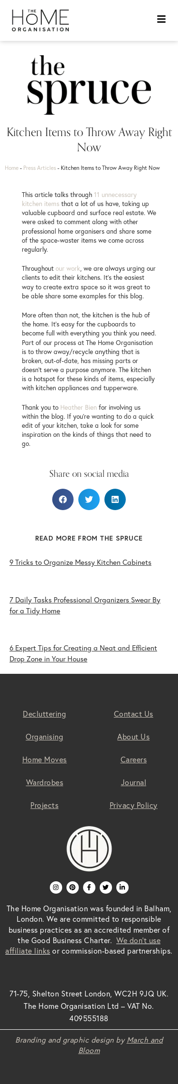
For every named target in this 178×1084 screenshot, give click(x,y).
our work (68, 268)
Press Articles (39, 167)
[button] (63, 499)
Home (12, 167)
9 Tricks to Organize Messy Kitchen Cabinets (80, 562)
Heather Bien (78, 407)
